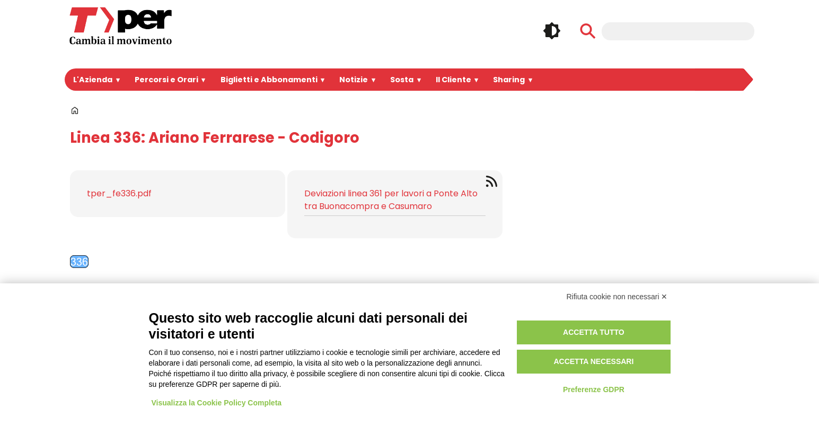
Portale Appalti (233, 329)
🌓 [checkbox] (552, 31)
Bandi (215, 341)
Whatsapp (672, 357)
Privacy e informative (534, 329)
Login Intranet (375, 329)
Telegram (647, 357)
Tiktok (696, 357)
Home (75, 110)
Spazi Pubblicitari (237, 353)
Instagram (672, 334)
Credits (507, 365)
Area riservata (376, 353)
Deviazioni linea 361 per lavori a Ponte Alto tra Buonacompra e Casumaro (391, 199)
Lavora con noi (232, 365)
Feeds (720, 357)
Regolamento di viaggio (539, 353)
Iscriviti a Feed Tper (493, 181)
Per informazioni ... (94, 389)
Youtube (720, 334)
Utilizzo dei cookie (527, 341)
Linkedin (696, 334)
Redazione (369, 365)
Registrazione (375, 341)
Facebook (647, 334)
